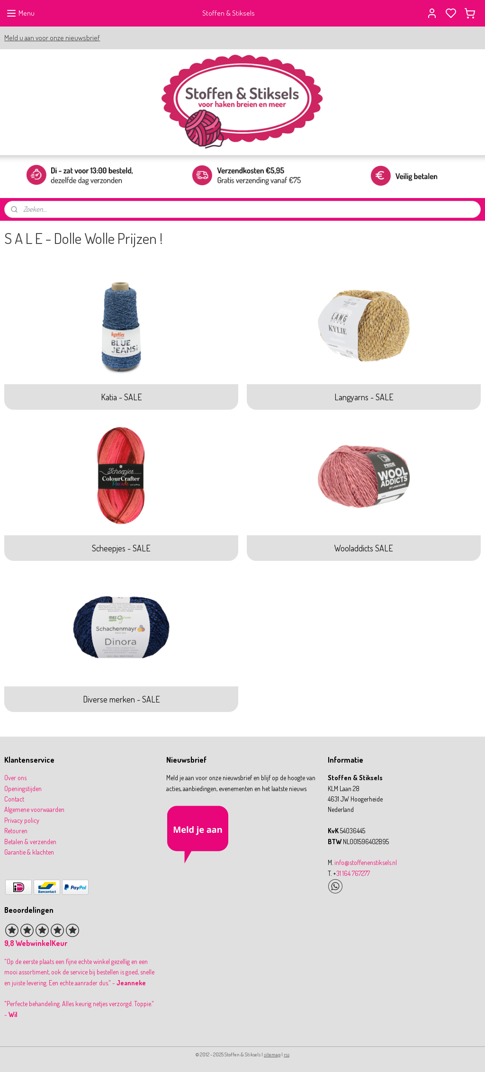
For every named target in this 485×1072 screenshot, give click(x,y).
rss (286, 1054)
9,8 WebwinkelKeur (35, 943)
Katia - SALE (121, 396)
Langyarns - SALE (364, 396)
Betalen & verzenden (30, 842)
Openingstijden (23, 788)
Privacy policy (21, 820)
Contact (14, 799)
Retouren (15, 831)
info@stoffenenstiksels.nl (365, 862)
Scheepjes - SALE (121, 547)
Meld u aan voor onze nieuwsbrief (52, 37)
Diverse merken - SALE (121, 699)
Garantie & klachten (29, 852)
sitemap (272, 1054)
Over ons (15, 778)
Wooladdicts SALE (363, 547)
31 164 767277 (353, 873)
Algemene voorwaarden (34, 809)
